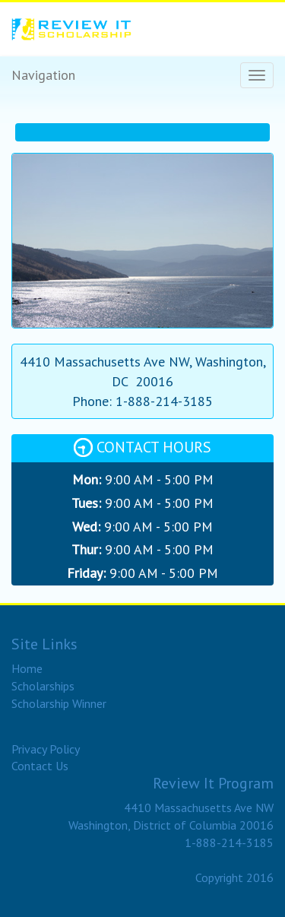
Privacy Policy (45, 749)
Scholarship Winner (58, 703)
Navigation (43, 75)
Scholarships (42, 685)
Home (27, 668)
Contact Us (39, 765)
